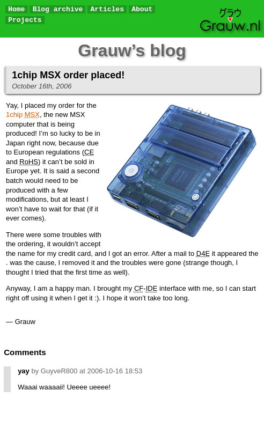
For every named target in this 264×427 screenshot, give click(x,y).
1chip (23, 115)
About (141, 9)
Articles (107, 9)
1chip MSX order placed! (68, 75)
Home (16, 9)
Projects (24, 20)
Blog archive (58, 9)
